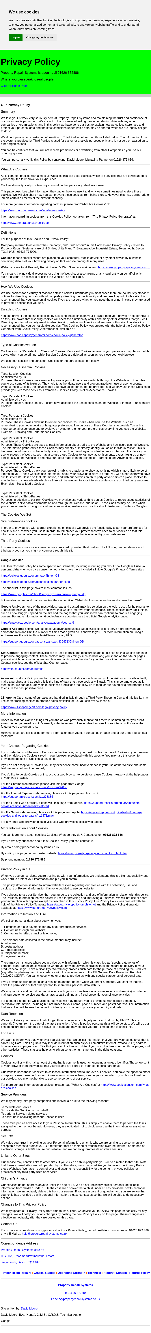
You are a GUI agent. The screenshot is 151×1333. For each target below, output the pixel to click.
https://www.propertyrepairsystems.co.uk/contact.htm (92, 853)
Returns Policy (139, 1272)
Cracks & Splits (44, 1272)
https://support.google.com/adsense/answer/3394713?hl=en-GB (42, 641)
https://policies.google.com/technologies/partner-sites (35, 581)
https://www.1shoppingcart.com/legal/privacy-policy (34, 707)
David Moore (29, 1308)
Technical (94, 1272)
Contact (121, 1272)
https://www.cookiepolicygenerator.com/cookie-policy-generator (42, 335)
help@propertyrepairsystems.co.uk (44, 1233)
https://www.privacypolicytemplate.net (71, 904)
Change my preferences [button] (39, 37)
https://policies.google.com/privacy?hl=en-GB (30, 575)
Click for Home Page (14, 85)
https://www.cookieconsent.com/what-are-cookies (33, 210)
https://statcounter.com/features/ (22, 668)
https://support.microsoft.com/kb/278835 (27, 796)
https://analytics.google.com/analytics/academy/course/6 (37, 622)
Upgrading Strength (71, 1272)
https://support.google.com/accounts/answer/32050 (34, 787)
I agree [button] (16, 37)
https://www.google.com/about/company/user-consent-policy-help (43, 594)
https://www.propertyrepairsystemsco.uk (124, 267)
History (108, 1272)
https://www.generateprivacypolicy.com (26, 222)
